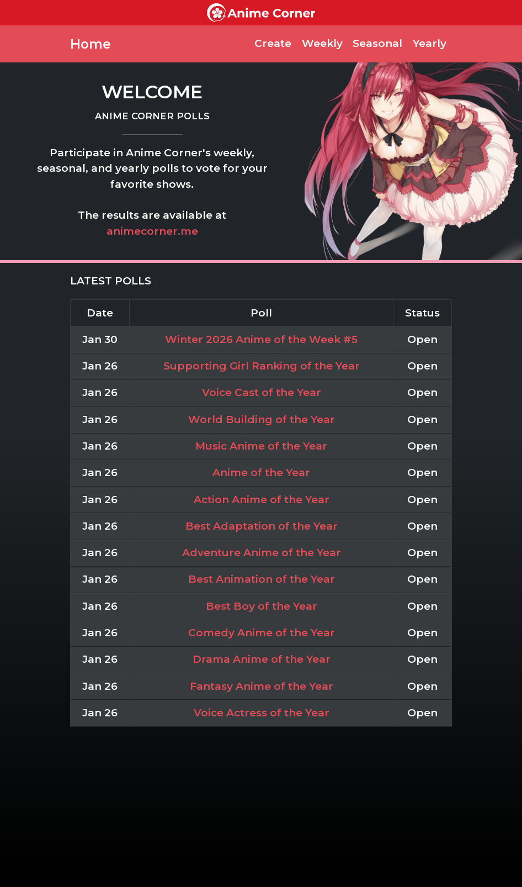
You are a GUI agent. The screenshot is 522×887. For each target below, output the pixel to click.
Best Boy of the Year (261, 606)
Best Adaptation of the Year (261, 526)
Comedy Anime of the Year (261, 632)
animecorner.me (152, 231)
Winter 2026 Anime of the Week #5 (261, 339)
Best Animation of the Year (261, 579)
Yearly (429, 43)
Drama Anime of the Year (262, 659)
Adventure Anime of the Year (261, 552)
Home (90, 44)
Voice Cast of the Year (261, 392)
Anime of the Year (261, 472)
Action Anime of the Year (261, 499)
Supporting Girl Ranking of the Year (261, 366)
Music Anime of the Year (261, 446)
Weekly (322, 43)
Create (272, 43)
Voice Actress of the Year (261, 712)
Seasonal (377, 43)
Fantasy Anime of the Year (261, 686)
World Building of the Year (261, 419)
